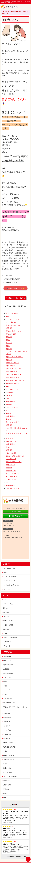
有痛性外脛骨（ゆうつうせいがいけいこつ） (15, 708)
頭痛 (7, 482)
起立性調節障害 (8, 665)
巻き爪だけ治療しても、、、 (14, 331)
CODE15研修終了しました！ (14, 374)
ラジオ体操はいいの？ (12, 389)
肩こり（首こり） (8, 785)
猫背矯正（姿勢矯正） (10, 747)
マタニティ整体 (8, 742)
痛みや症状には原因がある (13, 383)
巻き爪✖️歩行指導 (11, 334)
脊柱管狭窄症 (7, 717)
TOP (4, 599)
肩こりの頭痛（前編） (12, 313)
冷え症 (5, 764)
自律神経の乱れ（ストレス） (12, 759)
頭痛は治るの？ (10, 465)
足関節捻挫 (6, 713)
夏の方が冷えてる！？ (12, 363)
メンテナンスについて (12, 473)
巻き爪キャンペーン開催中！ (14, 357)
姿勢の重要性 (10, 392)
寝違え (5, 751)
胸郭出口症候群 (8, 673)
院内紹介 (6, 608)
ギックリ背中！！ (11, 459)
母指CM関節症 (7, 698)
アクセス (6, 633)
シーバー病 (6, 690)
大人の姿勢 (9, 395)
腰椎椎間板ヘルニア (9, 702)
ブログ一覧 (6, 646)
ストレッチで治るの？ (12, 441)
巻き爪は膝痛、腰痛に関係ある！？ (16, 380)
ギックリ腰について (12, 476)
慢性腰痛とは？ (10, 438)
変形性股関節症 (10, 416)
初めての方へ (7, 612)
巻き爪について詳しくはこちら (15, 298)
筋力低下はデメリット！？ (13, 462)
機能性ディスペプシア (10, 755)
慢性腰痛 (6, 789)
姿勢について (10, 398)
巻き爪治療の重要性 (12, 371)
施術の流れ (6, 616)
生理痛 (5, 686)
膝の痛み (8, 413)
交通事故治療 (7, 734)
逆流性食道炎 (7, 768)
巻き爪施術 (9, 337)
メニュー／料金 (8, 604)
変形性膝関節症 (10, 401)
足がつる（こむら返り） (13, 422)
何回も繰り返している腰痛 (13, 368)
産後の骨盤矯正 (10, 485)
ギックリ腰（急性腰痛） (13, 319)
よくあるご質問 (8, 625)
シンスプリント (8, 730)
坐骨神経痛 (9, 328)
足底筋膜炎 (6, 669)
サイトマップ (7, 641)
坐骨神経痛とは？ (11, 471)
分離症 (5, 694)
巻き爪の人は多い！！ (12, 365)
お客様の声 (6, 629)
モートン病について (12, 322)
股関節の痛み (7, 656)
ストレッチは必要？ (12, 453)
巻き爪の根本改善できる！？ (14, 325)
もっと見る (6, 589)
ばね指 (5, 681)
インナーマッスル (11, 479)
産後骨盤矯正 (7, 738)
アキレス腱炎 (7, 677)
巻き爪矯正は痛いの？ (12, 377)
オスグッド (6, 780)
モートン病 (9, 343)
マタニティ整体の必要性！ (13, 407)
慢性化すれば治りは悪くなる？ (15, 456)
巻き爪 (8, 316)
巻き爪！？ (9, 360)
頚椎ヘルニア (7, 660)
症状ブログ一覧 (8, 620)
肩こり (8, 410)
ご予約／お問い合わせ (10, 637)
